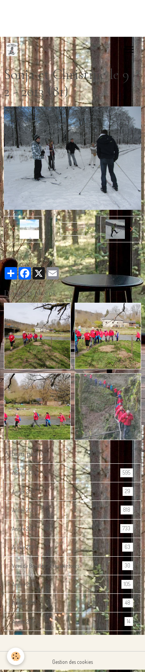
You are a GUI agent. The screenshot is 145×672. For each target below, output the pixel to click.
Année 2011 (72, 547)
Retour (72, 229)
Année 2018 (72, 584)
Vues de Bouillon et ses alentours (72, 565)
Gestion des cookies (72, 661)
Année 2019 (72, 602)
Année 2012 (72, 528)
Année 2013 (72, 510)
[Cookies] (15, 656)
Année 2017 (72, 621)
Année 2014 (72, 491)
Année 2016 (72, 472)
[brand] (13, 49)
